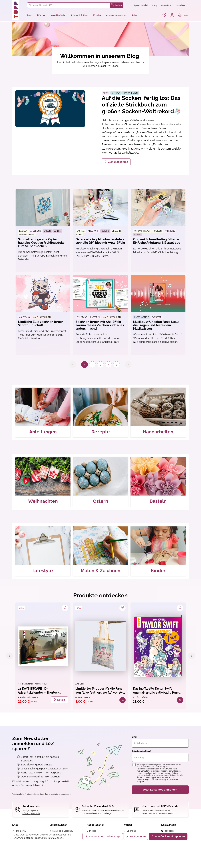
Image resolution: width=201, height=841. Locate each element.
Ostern (57, 231)
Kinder (158, 570)
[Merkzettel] (164, 15)
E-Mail (134, 737)
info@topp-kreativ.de (31, 813)
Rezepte (100, 431)
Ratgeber (95, 317)
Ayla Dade (79, 684)
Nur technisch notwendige (104, 836)
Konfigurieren (137, 836)
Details (61, 699)
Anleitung (35, 231)
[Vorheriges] (9, 655)
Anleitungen (43, 431)
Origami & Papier (27, 235)
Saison (47, 231)
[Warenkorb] (183, 15)
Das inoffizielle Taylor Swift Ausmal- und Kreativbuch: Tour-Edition (156, 691)
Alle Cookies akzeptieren (170, 836)
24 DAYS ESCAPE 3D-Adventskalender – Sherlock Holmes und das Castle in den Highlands (40, 691)
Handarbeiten (130, 93)
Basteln (23, 231)
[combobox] (68, 5)
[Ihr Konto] (172, 15)
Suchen (116, 5)
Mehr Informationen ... (53, 838)
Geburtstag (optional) (141, 751)
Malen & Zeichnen (42, 317)
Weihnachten (43, 501)
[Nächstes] (191, 655)
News (106, 93)
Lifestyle (43, 570)
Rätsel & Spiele (141, 317)
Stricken (116, 93)
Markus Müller (41, 684)
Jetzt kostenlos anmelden (160, 789)
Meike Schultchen (26, 684)
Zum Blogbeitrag (117, 161)
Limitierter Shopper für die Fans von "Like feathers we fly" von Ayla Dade (100, 691)
